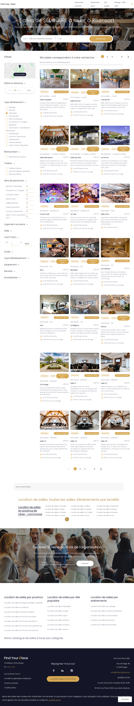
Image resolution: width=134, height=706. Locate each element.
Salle (6, 230)
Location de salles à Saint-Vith (107, 506)
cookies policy (55, 700)
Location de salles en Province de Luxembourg (23, 626)
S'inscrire (85, 563)
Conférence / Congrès (16, 122)
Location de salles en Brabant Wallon (19, 612)
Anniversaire (12, 116)
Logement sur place (14, 224)
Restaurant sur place (16, 157)
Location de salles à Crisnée (55, 515)
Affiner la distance (13, 83)
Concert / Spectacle (15, 136)
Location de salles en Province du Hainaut (21, 630)
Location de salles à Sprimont (107, 518)
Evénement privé (95, 4)
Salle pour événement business (40, 39)
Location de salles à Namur (58, 620)
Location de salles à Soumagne (108, 512)
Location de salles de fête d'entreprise (106, 611)
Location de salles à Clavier (55, 509)
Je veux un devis (61, 92)
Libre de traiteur (13, 174)
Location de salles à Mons (57, 629)
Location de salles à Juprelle (81, 509)
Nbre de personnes (14, 180)
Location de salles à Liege (80, 515)
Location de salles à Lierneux (81, 518)
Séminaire (11, 113)
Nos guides (107, 4)
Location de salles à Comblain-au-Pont (56, 512)
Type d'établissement (15, 258)
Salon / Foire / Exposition (17, 145)
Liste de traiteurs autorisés (18, 171)
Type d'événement (13, 102)
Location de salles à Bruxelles (59, 606)
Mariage (10, 107)
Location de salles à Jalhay (80, 506)
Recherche (100, 39)
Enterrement (12, 133)
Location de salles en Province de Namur (20, 621)
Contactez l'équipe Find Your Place (63, 679)
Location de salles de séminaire (103, 625)
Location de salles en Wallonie (16, 607)
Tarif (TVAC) (10, 237)
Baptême (11, 125)
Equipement (10, 264)
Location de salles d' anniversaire (104, 615)
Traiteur (8, 163)
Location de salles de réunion (103, 620)
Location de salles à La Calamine (82, 512)
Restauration (11, 151)
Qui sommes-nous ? (12, 674)
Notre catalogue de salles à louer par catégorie (33, 638)
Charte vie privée (11, 683)
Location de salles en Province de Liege (20, 616)
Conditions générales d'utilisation (17, 678)
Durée (7, 251)
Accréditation (11, 277)
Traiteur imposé (13, 168)
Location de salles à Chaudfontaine (56, 506)
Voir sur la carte (20, 74)
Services (8, 271)
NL (9, 667)
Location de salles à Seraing (107, 509)
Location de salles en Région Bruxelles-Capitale (23, 603)
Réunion (10, 110)
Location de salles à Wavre (58, 625)
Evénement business (79, 4)
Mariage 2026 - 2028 (121, 4)
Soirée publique (13, 142)
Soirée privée (12, 139)
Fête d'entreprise (14, 119)
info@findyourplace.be (120, 672)
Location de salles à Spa (105, 515)
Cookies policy (10, 687)
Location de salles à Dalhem (55, 518)
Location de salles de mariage (103, 606)
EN (14, 667)
